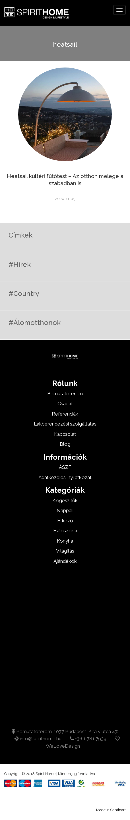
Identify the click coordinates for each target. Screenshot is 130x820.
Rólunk (65, 383)
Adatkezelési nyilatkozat (65, 477)
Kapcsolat (65, 434)
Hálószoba (65, 530)
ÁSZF (65, 467)
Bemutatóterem (65, 393)
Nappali (65, 510)
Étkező (65, 521)
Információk (65, 457)
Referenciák (65, 414)
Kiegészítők (65, 500)
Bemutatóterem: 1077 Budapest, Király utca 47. (65, 731)
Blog (65, 444)
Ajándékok (65, 561)
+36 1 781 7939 (88, 738)
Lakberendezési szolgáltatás (65, 424)
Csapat (65, 403)
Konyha (65, 541)
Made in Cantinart (111, 810)
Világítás (65, 551)
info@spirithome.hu (38, 738)
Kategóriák (65, 490)
